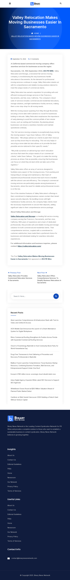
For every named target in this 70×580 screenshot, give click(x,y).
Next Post (49, 278)
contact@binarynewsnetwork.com (24, 558)
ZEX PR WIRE (48, 71)
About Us (10, 455)
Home (35, 33)
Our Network (12, 482)
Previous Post (20, 276)
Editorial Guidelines (14, 464)
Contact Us (11, 460)
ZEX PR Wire (46, 259)
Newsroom (11, 478)
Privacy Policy (12, 486)
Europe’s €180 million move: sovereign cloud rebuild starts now (33, 374)
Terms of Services (14, 491)
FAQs (9, 469)
